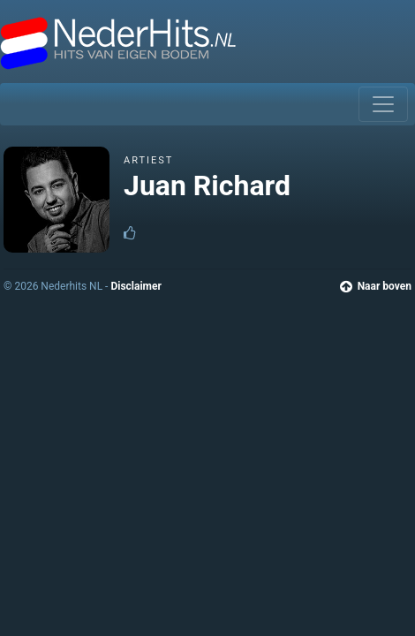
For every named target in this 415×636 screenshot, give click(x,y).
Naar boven (375, 286)
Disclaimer (135, 286)
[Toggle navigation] (383, 104)
